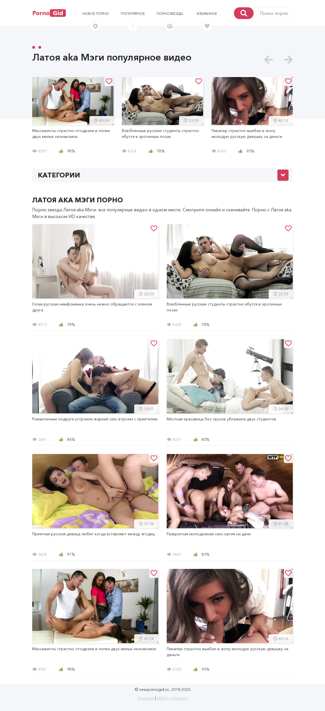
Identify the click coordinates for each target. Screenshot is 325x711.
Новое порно (95, 13)
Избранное (207, 13)
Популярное (133, 13)
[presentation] (268, 60)
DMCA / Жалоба (172, 698)
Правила (146, 698)
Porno (49, 13)
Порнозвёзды (170, 13)
